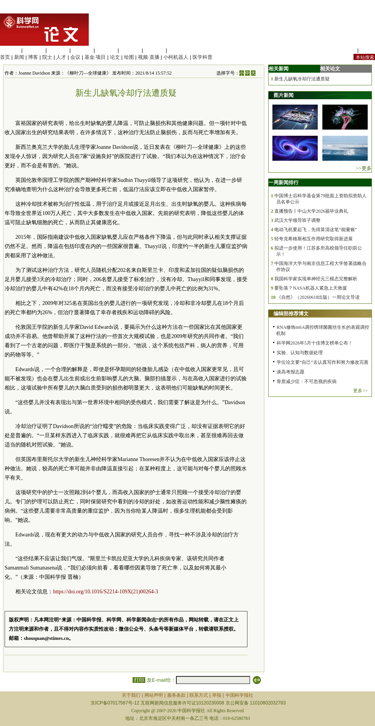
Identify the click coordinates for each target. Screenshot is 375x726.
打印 (139, 680)
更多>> (360, 390)
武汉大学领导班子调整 (297, 220)
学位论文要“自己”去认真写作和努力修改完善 (322, 362)
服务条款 (176, 695)
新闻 (19, 57)
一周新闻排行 (284, 182)
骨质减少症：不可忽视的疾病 (307, 381)
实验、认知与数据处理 (300, 352)
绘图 (129, 57)
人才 (61, 57)
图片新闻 (284, 95)
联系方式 (198, 695)
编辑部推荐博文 (291, 313)
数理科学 (154, 50)
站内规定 (346, 50)
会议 (75, 57)
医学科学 (34, 50)
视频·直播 (148, 57)
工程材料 (82, 50)
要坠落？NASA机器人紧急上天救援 (310, 288)
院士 (47, 57)
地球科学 (130, 50)
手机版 (367, 50)
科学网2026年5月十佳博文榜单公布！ (315, 343)
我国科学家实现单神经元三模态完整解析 (315, 278)
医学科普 (202, 57)
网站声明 (153, 695)
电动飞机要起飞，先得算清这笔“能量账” (315, 229)
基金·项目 (95, 57)
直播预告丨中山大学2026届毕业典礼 (311, 211)
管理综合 (178, 50)
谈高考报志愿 (290, 372)
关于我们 (131, 695)
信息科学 (106, 50)
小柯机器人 (175, 57)
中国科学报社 (239, 695)
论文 (115, 57)
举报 (216, 695)
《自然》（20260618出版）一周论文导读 (318, 297)
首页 (5, 57)
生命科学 (10, 50)
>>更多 (364, 168)
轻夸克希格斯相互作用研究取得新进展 (313, 238)
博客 (33, 57)
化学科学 (58, 50)
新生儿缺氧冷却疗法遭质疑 (302, 79)
